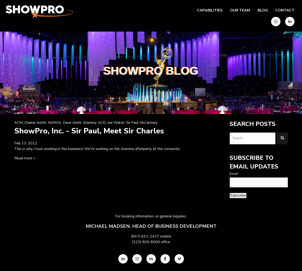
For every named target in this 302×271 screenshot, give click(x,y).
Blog (262, 10)
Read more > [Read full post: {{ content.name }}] (25, 158)
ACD (102, 122)
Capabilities (210, 10)
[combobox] (253, 138)
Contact (285, 10)
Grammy (89, 122)
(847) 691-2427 (145, 236)
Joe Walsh (115, 122)
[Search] (282, 138)
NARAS (54, 122)
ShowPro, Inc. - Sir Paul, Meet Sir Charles (89, 131)
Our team (240, 10)
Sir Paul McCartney (141, 122)
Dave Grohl (72, 122)
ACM (18, 122)
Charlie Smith (35, 122)
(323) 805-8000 (146, 242)
